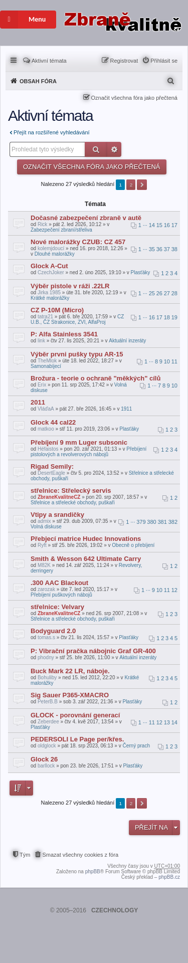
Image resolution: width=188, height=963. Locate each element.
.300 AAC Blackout (59, 583)
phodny (46, 657)
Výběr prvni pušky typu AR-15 (77, 354)
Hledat (96, 149)
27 (167, 293)
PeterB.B (48, 701)
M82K (44, 565)
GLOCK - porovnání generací (75, 715)
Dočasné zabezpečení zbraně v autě (86, 218)
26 (159, 293)
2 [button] (131, 184)
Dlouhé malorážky (55, 254)
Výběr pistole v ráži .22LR (70, 286)
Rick (42, 224)
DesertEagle (51, 473)
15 (159, 225)
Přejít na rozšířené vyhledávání (52, 132)
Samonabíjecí (46, 366)
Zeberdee (48, 721)
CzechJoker (51, 272)
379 (140, 522)
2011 (38, 402)
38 (174, 249)
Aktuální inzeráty (127, 340)
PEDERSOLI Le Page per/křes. (77, 739)
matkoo (46, 429)
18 (167, 317)
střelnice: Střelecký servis (71, 490)
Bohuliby (47, 677)
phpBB (92, 871)
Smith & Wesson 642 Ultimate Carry (86, 558)
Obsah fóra (38, 81)
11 (174, 361)
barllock (46, 765)
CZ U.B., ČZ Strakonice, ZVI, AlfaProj (77, 319)
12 (174, 590)
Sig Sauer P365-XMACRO (70, 695)
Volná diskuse (46, 526)
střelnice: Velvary (57, 607)
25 (152, 293)
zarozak (46, 589)
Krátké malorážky (50, 298)
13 (167, 722)
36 (159, 249)
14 (152, 225)
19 (174, 317)
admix (44, 521)
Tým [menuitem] (25, 855)
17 (174, 225)
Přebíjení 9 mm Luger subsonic (79, 442)
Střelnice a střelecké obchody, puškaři (73, 502)
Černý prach (135, 745)
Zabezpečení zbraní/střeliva (61, 230)
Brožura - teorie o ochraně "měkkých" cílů (95, 378)
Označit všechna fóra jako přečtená (134, 98)
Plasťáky (140, 272)
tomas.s (46, 637)
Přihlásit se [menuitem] (163, 61)
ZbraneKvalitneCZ (59, 497)
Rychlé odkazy (14, 59)
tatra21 (45, 316)
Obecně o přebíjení (133, 545)
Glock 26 (44, 759)
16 (167, 225)
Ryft (42, 545)
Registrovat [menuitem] (124, 61)
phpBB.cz (169, 877)
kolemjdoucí (51, 248)
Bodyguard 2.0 (53, 631)
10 (167, 361)
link (41, 340)
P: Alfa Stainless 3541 (64, 334)
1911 (126, 409)
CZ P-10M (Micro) (57, 310)
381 (162, 522)
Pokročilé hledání (114, 149)
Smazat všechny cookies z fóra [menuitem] (80, 855)
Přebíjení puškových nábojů (61, 595)
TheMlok (47, 360)
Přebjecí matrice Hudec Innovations (86, 538)
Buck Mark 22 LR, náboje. (70, 671)
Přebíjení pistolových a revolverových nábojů (88, 451)
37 (167, 249)
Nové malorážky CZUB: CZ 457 (78, 242)
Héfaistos (48, 449)
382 (172, 522)
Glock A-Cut (49, 266)
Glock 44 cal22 (53, 422)
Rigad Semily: (52, 466)
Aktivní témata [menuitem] (49, 61)
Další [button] (142, 184)
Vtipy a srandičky (57, 514)
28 (174, 293)
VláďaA (46, 409)
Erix (42, 385)
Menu (23, 20)
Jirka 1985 (49, 292)
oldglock (47, 745)
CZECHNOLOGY (114, 910)
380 (151, 522)
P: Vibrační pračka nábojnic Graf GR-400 (93, 651)
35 (152, 249)
